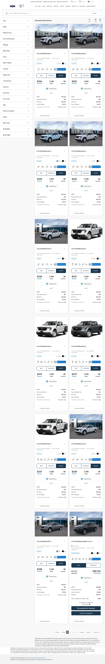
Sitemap (28, 658)
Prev (63, 632)
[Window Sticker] (61, 69)
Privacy (32, 658)
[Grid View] (95, 20)
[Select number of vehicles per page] (97, 632)
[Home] (36, 6)
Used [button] (43, 6)
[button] (66, 36)
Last (89, 632)
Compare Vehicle (45, 115)
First (57, 632)
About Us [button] (75, 6)
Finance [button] (67, 6)
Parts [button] (62, 6)
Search (94, 13)
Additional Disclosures (40, 658)
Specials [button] (49, 6)
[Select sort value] (90, 20)
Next (82, 632)
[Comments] (55, 69)
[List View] (100, 20)
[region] (86, 594)
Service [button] (56, 6)
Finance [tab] (51, 75)
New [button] (39, 6)
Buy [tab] (41, 75)
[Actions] (64, 53)
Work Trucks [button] (91, 6)
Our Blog (82, 6)
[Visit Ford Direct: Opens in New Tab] (53, 659)
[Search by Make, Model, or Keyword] (50, 13)
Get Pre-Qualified (86, 613)
